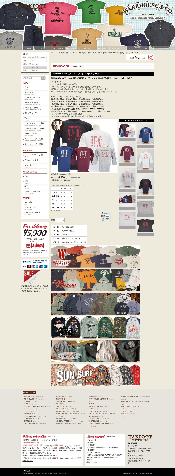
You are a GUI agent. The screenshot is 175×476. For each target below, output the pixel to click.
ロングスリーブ (84, 53)
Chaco (93, 404)
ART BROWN (66, 409)
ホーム (53, 53)
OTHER (87, 48)
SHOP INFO (102, 48)
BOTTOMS (58, 48)
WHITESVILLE (97, 421)
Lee (124, 416)
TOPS (43, 48)
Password (25, 61)
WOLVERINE (130, 406)
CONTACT (116, 48)
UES (125, 409)
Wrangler (128, 414)
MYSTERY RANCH (100, 406)
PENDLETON (97, 411)
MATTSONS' (64, 399)
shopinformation (27, 473)
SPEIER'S (63, 406)
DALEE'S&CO (64, 396)
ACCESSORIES (73, 48)
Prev (3, 25)
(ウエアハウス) (63, 53)
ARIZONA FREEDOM (70, 421)
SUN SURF (31, 411)
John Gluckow (35, 399)
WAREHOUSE (33, 396)
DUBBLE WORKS (67, 411)
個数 (53, 220)
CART (146, 48)
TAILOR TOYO (65, 401)
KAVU (93, 409)
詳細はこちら (27, 461)
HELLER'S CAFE (66, 419)
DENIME (30, 404)
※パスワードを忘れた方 (31, 70)
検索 (43, 78)
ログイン (35, 67)
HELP (131, 48)
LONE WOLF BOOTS (101, 414)
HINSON (62, 404)
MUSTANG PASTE (68, 423)
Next (172, 25)
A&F (94, 396)
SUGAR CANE (98, 419)
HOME (29, 48)
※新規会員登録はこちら (31, 64)
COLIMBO (30, 401)
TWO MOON (32, 414)
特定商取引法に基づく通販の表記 (46, 473)
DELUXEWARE (35, 423)
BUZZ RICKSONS (35, 416)
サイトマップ (62, 473)
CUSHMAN (32, 419)
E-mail (24, 57)
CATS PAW (96, 416)
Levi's (126, 411)
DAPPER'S (31, 421)
